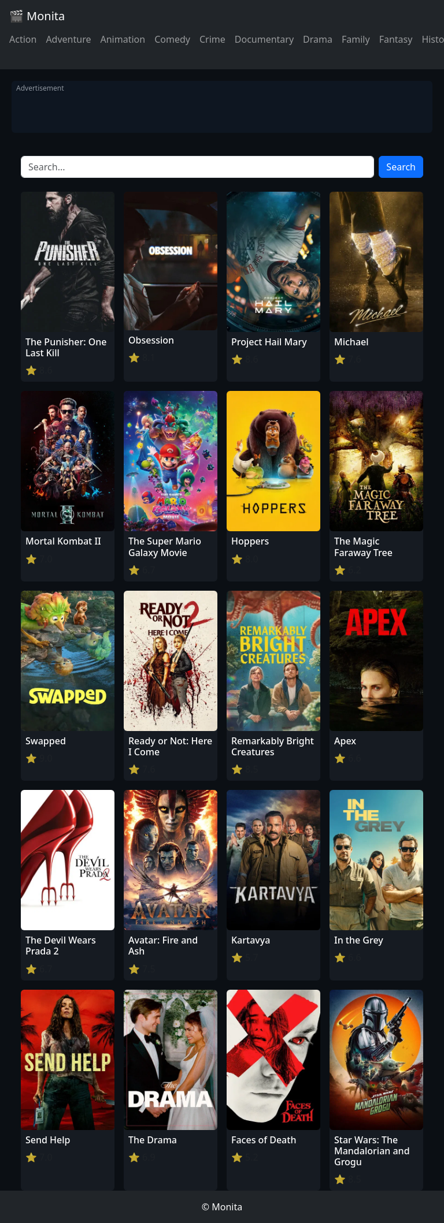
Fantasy (396, 39)
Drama (317, 39)
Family (356, 39)
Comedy (172, 39)
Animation (122, 39)
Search (401, 167)
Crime (212, 39)
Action (22, 39)
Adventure (68, 39)
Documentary (264, 39)
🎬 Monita (37, 16)
